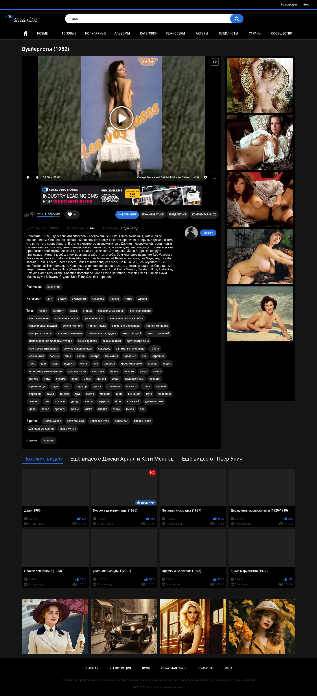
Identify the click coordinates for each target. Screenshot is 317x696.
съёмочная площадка (102, 333)
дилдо (75, 401)
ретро (143, 371)
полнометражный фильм (45, 371)
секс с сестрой (131, 333)
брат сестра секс (138, 341)
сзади (116, 409)
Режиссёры (175, 33)
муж (149, 393)
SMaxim (208, 232)
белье (75, 409)
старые (87, 310)
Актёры (202, 33)
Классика (98, 298)
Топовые (69, 33)
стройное (158, 356)
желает (34, 401)
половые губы (134, 378)
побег (45, 409)
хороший (35, 393)
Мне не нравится (32, 214)
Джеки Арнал (52, 421)
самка (157, 371)
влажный (133, 401)
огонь (84, 363)
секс (67, 386)
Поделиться (177, 214)
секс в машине (39, 318)
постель (60, 401)
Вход (306, 4)
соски (115, 378)
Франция (48, 440)
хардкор (81, 386)
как (96, 363)
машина (105, 393)
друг (77, 393)
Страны (255, 33)
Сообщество (281, 33)
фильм (114, 371)
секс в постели (72, 325)
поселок (131, 386)
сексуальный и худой (43, 325)
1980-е (154, 348)
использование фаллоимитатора (50, 341)
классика (98, 371)
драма (97, 386)
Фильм (114, 298)
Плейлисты (228, 33)
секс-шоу (104, 348)
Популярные (95, 33)
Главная (25, 33)
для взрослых (77, 371)
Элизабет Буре (99, 421)
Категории (149, 33)
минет (87, 378)
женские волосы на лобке (126, 318)
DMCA (228, 668)
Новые (42, 33)
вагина (33, 378)
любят (43, 310)
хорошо (152, 363)
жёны (73, 310)
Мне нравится (26, 214)
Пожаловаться (153, 214)
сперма (61, 378)
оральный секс (93, 318)
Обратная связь (174, 668)
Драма (142, 298)
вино (68, 356)
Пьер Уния (53, 286)
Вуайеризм (79, 298)
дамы (50, 393)
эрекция (154, 378)
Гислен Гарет (142, 421)
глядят (102, 409)
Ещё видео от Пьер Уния (212, 459)
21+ (49, 298)
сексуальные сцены (111, 310)
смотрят (58, 310)
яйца (47, 378)
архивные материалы (126, 325)
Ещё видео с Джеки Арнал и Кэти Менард (122, 459)
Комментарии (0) (204, 214)
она (144, 356)
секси (89, 401)
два (142, 409)
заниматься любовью (130, 348)
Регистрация (289, 4)
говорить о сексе (40, 333)
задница (109, 363)
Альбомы (122, 33)
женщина (134, 393)
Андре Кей (121, 421)
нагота (101, 378)
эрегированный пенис (43, 348)
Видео (62, 298)
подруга (69, 363)
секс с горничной (158, 333)
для (43, 363)
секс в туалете (87, 341)
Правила (205, 668)
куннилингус (37, 386)
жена (55, 363)
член (75, 378)
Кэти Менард (75, 421)
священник (36, 356)
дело (32, 409)
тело (32, 363)
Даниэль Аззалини (41, 428)
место (90, 393)
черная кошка (97, 325)
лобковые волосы (66, 318)
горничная (113, 386)
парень (54, 356)
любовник (164, 393)
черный (161, 386)
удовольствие (154, 401)
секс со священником (78, 348)
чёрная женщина (157, 325)
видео (167, 363)
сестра (94, 356)
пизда (130, 409)
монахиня (111, 356)
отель (146, 386)
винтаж (129, 371)
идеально (130, 356)
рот (47, 401)
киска (88, 409)
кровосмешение (131, 363)
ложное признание (69, 333)
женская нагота (140, 310)
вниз (119, 393)
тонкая (64, 393)
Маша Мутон (67, 428)
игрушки (103, 401)
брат (118, 401)
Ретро (128, 298)
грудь (55, 386)
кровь (81, 356)
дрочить (60, 409)
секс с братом (112, 341)
